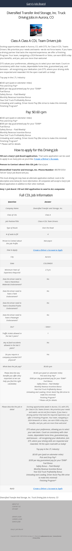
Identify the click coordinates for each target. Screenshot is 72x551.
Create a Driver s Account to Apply (48, 250)
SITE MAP (15, 509)
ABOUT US (15, 504)
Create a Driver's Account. (46, 159)
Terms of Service (57, 536)
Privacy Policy (36, 538)
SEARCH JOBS (16, 522)
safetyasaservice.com (46, 536)
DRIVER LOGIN (16, 517)
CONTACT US (16, 507)
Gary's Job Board (36, 3)
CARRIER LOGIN (17, 519)
